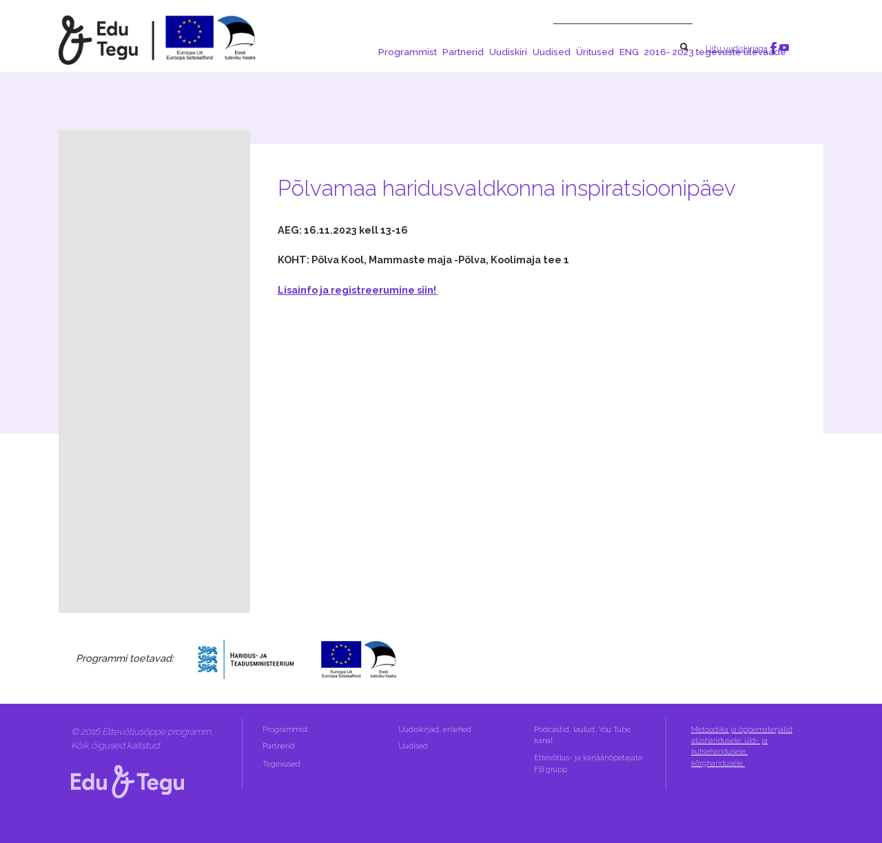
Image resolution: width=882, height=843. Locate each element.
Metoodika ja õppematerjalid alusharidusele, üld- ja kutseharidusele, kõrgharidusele (741, 746)
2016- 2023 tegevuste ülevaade (715, 51)
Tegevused (282, 764)
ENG (629, 51)
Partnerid (463, 51)
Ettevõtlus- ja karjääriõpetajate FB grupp (588, 763)
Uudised (552, 51)
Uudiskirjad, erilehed (435, 729)
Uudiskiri (508, 51)
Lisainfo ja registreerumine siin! (358, 290)
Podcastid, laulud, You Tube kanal (582, 735)
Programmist (407, 51)
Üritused (595, 51)
